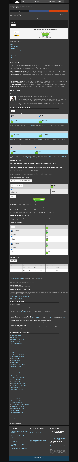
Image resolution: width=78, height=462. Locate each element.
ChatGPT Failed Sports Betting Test (19, 448)
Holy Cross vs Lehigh (15, 352)
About (59, 2)
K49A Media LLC (52, 445)
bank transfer (51, 317)
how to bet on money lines (32, 157)
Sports (29, 2)
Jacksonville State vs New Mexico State (19, 398)
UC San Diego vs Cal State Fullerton (18, 414)
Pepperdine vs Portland (16, 393)
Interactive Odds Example (16, 50)
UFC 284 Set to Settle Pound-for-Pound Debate (18, 445)
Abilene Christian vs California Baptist (18, 416)
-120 (47, 230)
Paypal (64, 317)
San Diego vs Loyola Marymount (17, 418)
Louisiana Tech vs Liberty (16, 360)
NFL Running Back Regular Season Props (18, 436)
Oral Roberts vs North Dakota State (18, 354)
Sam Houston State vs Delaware (17, 356)
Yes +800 (48, 249)
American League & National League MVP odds (19, 432)
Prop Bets (13, 52)
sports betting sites (22, 311)
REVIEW (16, 35)
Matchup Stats (14, 44)
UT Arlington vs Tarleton (16, 366)
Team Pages (13, 57)
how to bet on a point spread (38, 126)
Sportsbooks (37, 2)
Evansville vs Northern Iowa (16, 402)
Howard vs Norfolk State (16, 379)
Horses (45, 2)
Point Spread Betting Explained (37, 432)
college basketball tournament (16, 278)
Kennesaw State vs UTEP (16, 400)
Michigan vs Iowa (14, 368)
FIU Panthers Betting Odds (16, 298)
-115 (47, 231)
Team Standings (14, 54)
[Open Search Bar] (63, 1)
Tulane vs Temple (14, 362)
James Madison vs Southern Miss (17, 339)
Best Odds (13, 48)
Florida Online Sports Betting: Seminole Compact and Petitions (37, 436)
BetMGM (31, 125)
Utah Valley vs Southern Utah (17, 389)
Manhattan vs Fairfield (15, 387)
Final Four (39, 278)
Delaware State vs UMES (16, 381)
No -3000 (48, 251)
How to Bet (52, 2)
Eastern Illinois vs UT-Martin (16, 350)
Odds (24, 2)
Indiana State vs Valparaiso (16, 343)
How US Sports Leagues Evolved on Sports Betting (38, 441)
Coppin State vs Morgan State (17, 372)
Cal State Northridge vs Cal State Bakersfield (20, 404)
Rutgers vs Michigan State (16, 375)
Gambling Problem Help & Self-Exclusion (58, 439)
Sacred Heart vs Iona (15, 341)
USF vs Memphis (14, 396)
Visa (32, 317)
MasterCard (38, 317)
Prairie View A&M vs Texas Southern (18, 370)
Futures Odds (14, 55)
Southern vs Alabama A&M (16, 391)
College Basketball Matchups (16, 423)
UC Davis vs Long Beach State (17, 412)
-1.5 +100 (53, 189)
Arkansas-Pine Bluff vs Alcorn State (18, 395)
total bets (23, 141)
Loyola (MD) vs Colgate (15, 345)
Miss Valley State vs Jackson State (18, 383)
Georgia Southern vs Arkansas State (18, 385)
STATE (13, 22)
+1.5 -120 (53, 191)
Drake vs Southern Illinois (16, 335)
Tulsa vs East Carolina (15, 358)
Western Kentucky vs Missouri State (18, 373)
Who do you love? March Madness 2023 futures (18, 440)
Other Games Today (15, 59)
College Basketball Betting (20, 18)
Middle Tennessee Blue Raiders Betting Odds (20, 296)
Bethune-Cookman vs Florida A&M (18, 364)
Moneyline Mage (14, 46)
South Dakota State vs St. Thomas (18, 408)
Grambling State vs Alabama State (18, 377)
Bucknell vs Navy (14, 349)
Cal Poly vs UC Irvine (15, 410)
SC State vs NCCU (14, 337)
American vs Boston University (17, 347)
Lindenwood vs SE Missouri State (17, 406)
